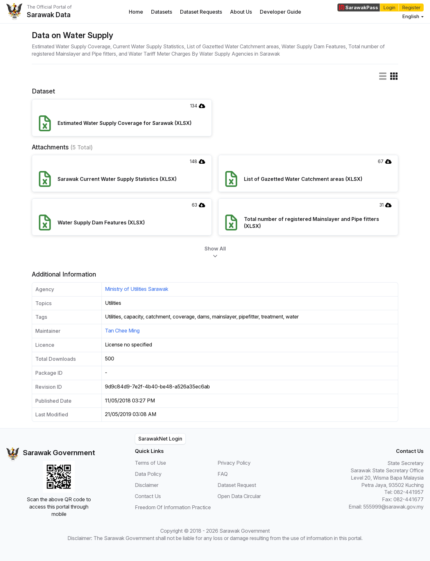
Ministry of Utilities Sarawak (136, 289)
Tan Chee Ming (122, 330)
